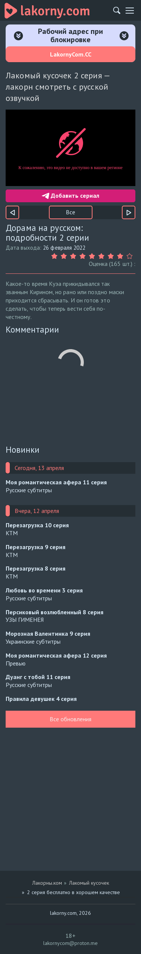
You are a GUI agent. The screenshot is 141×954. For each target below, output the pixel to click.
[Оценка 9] (130, 256)
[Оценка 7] (112, 256)
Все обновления (70, 719)
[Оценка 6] (102, 256)
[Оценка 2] (65, 256)
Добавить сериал (70, 195)
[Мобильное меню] (129, 10)
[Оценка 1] (55, 256)
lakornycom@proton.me (70, 943)
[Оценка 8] (121, 256)
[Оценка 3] (74, 256)
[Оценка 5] (93, 256)
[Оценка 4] (83, 256)
